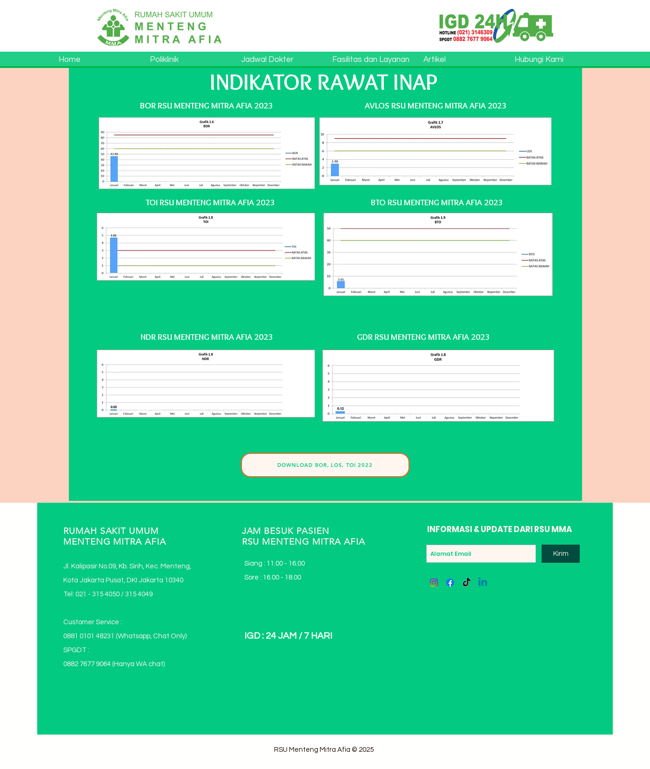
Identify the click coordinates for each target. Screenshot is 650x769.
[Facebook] (450, 582)
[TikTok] (466, 582)
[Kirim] (561, 554)
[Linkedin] (482, 582)
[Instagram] (434, 582)
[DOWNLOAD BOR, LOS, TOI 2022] (325, 465)
